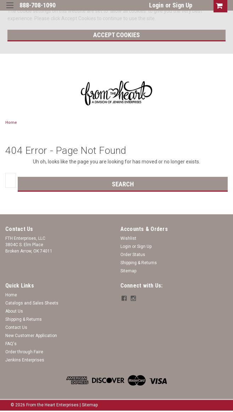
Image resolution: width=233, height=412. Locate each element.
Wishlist (128, 238)
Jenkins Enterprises (24, 360)
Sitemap (128, 270)
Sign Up (182, 5)
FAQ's (11, 343)
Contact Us (16, 327)
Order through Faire (24, 351)
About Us (14, 311)
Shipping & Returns (138, 262)
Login (156, 5)
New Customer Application (31, 335)
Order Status (132, 254)
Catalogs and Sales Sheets (31, 303)
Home (11, 122)
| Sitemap (89, 404)
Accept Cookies (116, 35)
